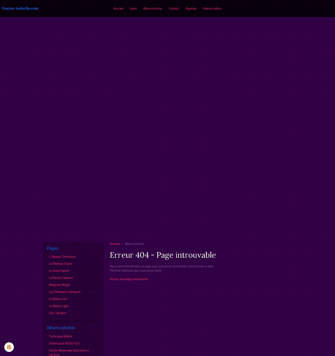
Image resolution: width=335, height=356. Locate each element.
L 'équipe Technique (62, 256)
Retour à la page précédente (129, 279)
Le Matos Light (59, 306)
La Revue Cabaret (61, 278)
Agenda (191, 8)
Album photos (152, 8)
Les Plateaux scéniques (65, 292)
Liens (133, 8)
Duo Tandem (57, 313)
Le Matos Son (58, 299)
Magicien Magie (59, 285)
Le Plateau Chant (60, 263)
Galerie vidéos (212, 8)
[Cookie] (9, 347)
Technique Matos (60, 336)
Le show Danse (59, 270)
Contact (174, 8)
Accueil (118, 8)
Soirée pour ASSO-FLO (64, 343)
